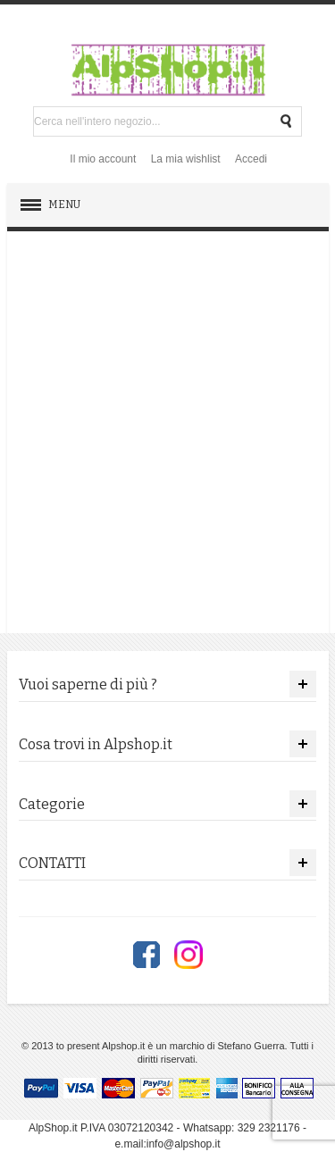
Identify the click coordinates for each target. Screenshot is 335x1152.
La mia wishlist (186, 159)
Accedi (251, 159)
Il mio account (103, 159)
